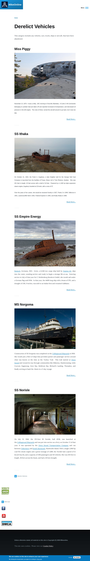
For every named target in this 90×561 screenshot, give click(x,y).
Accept (70, 557)
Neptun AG (67, 271)
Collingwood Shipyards (60, 354)
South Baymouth (39, 449)
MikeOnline (15, 4)
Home (16, 18)
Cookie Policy (48, 546)
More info (39, 559)
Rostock (17, 271)
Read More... (71, 119)
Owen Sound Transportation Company (53, 445)
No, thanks (77, 557)
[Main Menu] (84, 7)
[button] (45, 76)
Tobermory (25, 449)
